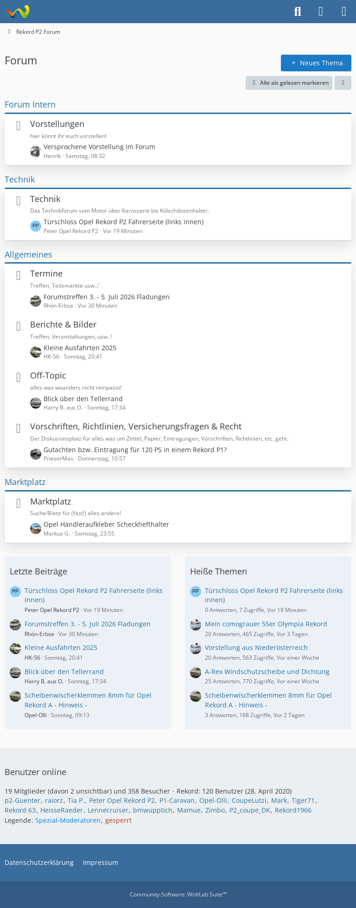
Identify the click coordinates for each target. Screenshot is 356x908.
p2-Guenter (22, 800)
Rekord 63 (20, 810)
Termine (46, 273)
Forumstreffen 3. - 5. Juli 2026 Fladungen (107, 296)
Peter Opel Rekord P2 (52, 610)
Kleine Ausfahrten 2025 (80, 347)
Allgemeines (28, 254)
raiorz (54, 800)
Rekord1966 (293, 810)
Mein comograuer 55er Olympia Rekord (266, 623)
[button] (343, 83)
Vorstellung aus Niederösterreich (256, 647)
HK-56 (32, 658)
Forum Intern (30, 104)
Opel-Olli (36, 715)
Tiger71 (303, 800)
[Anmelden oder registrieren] (321, 11)
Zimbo (215, 810)
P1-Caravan (177, 800)
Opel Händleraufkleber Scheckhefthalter (106, 524)
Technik (20, 179)
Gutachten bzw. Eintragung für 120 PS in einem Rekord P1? (135, 449)
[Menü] (344, 11)
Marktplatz (25, 481)
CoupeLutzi (249, 800)
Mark (279, 800)
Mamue (189, 810)
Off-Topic (48, 375)
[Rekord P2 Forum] (17, 11)
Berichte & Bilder (63, 324)
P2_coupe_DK (249, 810)
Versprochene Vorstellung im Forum (99, 146)
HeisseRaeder (61, 810)
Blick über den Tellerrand (83, 398)
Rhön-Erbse (39, 634)
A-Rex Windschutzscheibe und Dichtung (267, 671)
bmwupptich (152, 810)
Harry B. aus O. (44, 681)
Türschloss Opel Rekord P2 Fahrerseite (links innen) (123, 221)
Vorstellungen (57, 123)
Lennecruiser (108, 810)
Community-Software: (178, 894)
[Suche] (297, 11)
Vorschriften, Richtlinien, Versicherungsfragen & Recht (136, 426)
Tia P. (76, 800)
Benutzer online (35, 771)
